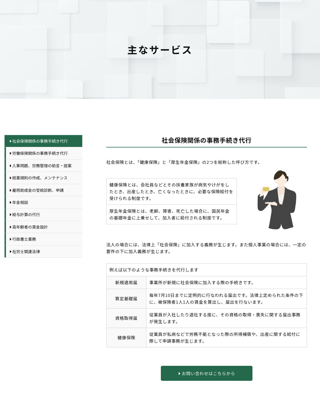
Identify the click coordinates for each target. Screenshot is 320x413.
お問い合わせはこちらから (206, 373)
